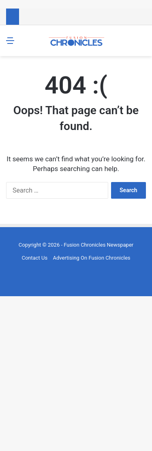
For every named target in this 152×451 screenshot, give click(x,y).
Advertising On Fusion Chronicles (91, 258)
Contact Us (34, 258)
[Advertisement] (76, 372)
